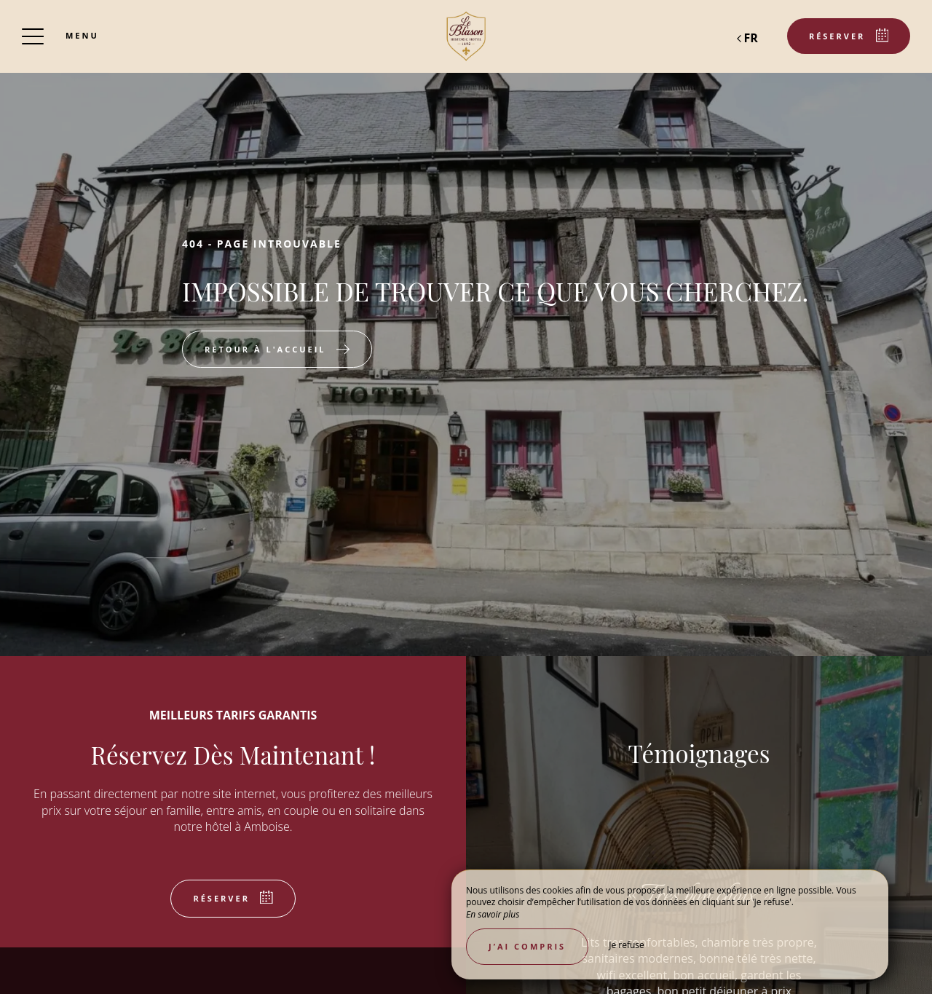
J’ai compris (527, 946)
